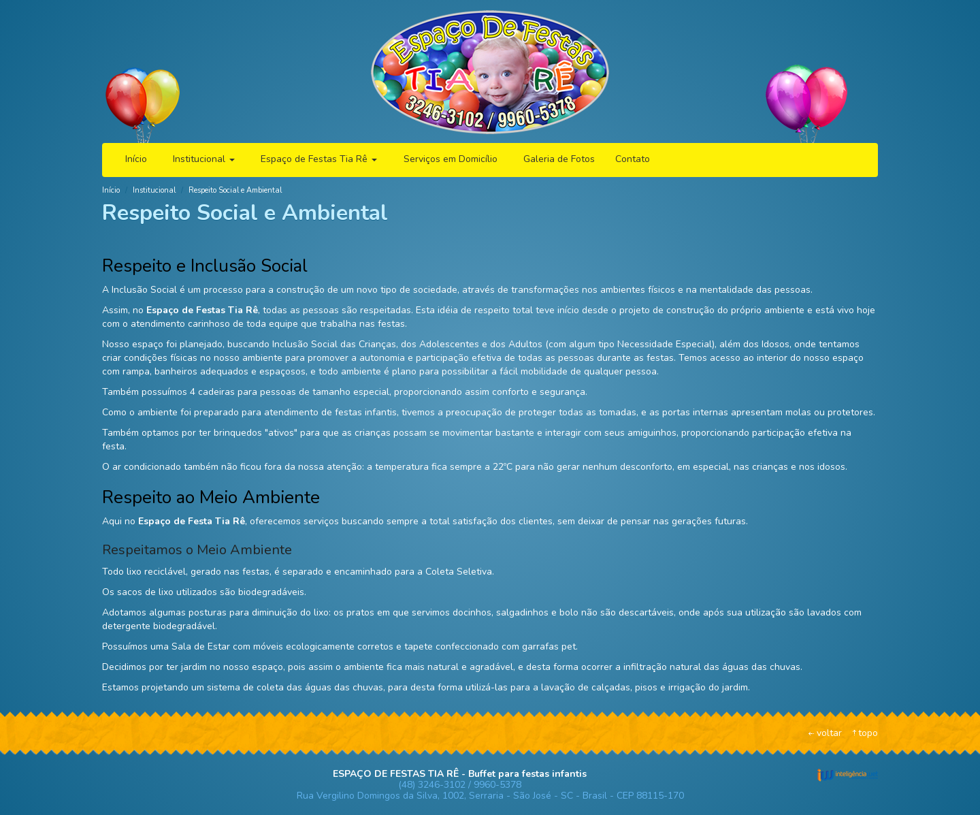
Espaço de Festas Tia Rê (319, 159)
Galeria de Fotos (559, 159)
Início (136, 159)
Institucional (204, 159)
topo (868, 732)
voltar (829, 732)
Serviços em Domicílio (450, 159)
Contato (632, 159)
